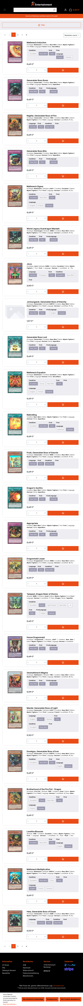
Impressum (26, 968)
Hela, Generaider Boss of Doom (41, 911)
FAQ (3, 968)
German (68, 57)
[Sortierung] (72, 35)
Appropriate (32, 523)
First (52, 54)
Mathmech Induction (36, 42)
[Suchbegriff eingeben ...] (33, 10)
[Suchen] (54, 10)
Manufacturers (28, 976)
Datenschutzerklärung (31, 973)
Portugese (42, 275)
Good (42, 384)
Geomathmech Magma (37, 673)
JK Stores (5, 965)
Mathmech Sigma (35, 186)
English (32, 205)
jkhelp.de (47, 971)
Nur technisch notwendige (33, 999)
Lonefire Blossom (35, 831)
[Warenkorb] (74, 10)
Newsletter (6, 973)
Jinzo (29, 264)
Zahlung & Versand (9, 970)
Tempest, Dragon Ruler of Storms (42, 594)
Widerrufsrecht (28, 970)
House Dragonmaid (36, 637)
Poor (52, 880)
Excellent (33, 54)
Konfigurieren (52, 999)
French (59, 57)
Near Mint (43, 54)
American (60, 429)
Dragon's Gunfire (35, 488)
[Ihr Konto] (65, 10)
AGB (24, 965)
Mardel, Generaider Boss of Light (42, 708)
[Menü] (4, 10)
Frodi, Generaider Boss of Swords (42, 452)
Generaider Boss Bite (37, 151)
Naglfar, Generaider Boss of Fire (42, 116)
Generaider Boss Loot (37, 337)
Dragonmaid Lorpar (36, 559)
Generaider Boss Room (37, 80)
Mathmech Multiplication (38, 869)
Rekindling (32, 415)
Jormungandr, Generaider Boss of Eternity (46, 302)
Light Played (51, 605)
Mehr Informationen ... (10, 1004)
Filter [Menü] (41, 24)
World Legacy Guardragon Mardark (43, 229)
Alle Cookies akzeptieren (70, 999)
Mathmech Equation (36, 372)
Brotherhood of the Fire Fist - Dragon (44, 789)
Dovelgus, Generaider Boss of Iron (43, 751)
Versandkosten (58, 986)
